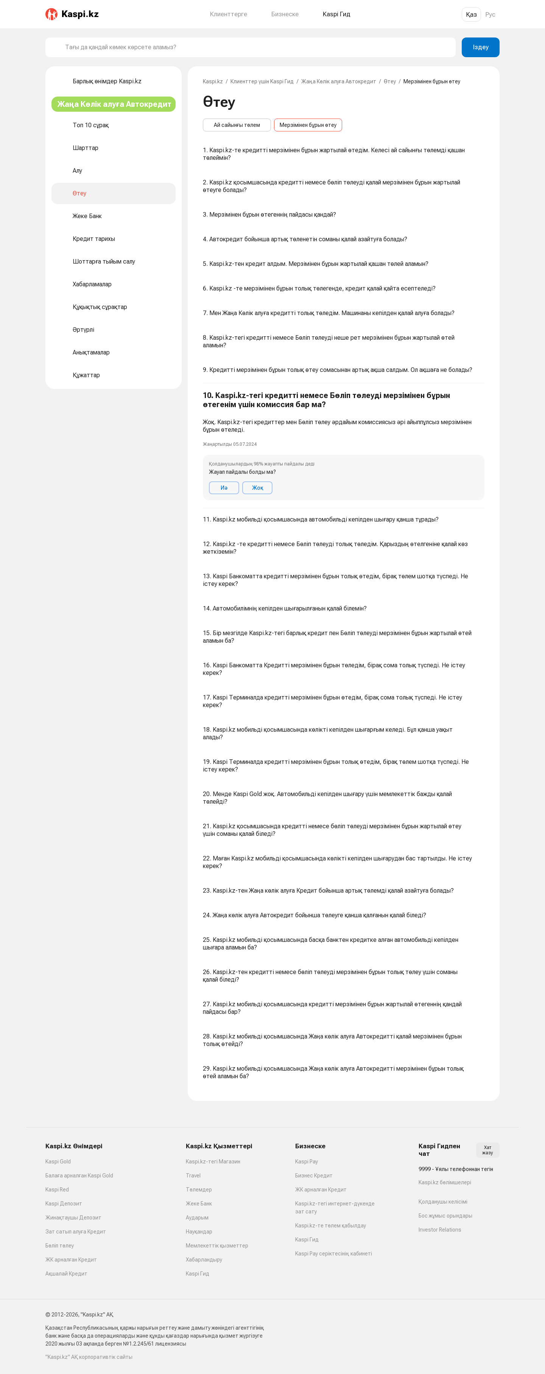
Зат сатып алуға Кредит (75, 1232)
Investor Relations (440, 1230)
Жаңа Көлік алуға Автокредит (338, 81)
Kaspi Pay (306, 1162)
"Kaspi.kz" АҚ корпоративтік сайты (88, 1357)
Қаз (471, 14)
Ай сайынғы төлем (237, 125)
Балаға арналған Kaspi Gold (79, 1176)
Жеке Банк (199, 1204)
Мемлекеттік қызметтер (217, 1246)
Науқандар (199, 1232)
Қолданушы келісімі (443, 1202)
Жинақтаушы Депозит (73, 1218)
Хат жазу (487, 1150)
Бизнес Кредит (314, 1176)
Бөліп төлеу (59, 1246)
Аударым (197, 1218)
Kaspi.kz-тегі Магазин (213, 1162)
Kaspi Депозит (63, 1204)
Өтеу (390, 81)
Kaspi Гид (197, 1274)
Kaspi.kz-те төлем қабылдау (330, 1226)
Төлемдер (199, 1190)
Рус (490, 14)
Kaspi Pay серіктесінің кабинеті (333, 1254)
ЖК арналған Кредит (71, 1260)
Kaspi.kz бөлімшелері (445, 1182)
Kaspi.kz (213, 81)
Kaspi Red (57, 1190)
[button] (343, 445)
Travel (193, 1176)
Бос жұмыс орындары (445, 1216)
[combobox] (257, 47)
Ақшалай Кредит (66, 1274)
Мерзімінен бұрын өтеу (308, 125)
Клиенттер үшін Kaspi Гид (262, 81)
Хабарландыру (204, 1260)
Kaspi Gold (58, 1162)
